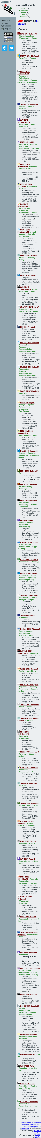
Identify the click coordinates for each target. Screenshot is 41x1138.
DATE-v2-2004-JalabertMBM (25, 652)
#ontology (23, 489)
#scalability (32, 82)
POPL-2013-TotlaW (28, 275)
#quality (31, 258)
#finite (35, 289)
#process (22, 108)
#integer (22, 599)
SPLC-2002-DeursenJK (29, 803)
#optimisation (24, 633)
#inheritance (24, 78)
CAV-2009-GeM (26, 520)
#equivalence (24, 861)
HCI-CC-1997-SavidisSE (29, 1006)
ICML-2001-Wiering (28, 841)
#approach (23, 144)
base (23, 8)
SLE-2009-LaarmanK (28, 484)
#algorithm (23, 1086)
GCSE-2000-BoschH (28, 917)
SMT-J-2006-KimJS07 (29, 595)
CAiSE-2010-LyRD (27, 402)
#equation (23, 309)
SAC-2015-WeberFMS (29, 104)
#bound (33, 144)
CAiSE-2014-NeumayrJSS (23, 165)
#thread (35, 148)
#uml (35, 435)
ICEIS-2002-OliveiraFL (29, 767)
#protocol (31, 707)
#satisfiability (24, 526)
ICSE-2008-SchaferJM (29, 560)
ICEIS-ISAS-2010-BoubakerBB (25, 432)
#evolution (23, 1106)
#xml (31, 635)
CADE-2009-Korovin (28, 500)
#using (34, 38)
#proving (32, 453)
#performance (25, 236)
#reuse (33, 58)
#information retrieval (28, 1036)
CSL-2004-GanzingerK (29, 685)
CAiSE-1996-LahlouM (28, 1034)
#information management (23, 408)
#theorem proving (26, 579)
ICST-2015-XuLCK (27, 142)
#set (21, 1070)
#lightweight (24, 148)
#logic (34, 575)
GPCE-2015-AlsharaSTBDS (23, 73)
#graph (31, 405)
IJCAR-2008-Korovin (28, 573)
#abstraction (24, 1104)
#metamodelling (25, 349)
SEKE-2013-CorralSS (28, 255)
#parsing (22, 635)
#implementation (26, 168)
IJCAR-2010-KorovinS (29, 451)
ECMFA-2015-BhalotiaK (29, 56)
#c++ (21, 473)
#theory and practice (27, 505)
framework (23, 10)
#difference (23, 597)
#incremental (24, 1010)
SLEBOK (38, 1135)
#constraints (24, 881)
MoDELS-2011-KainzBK (29, 343)
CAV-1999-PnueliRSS (28, 952)
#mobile (22, 258)
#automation (24, 345)
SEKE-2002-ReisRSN (28, 783)
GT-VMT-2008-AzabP (29, 542)
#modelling (32, 186)
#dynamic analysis (26, 36)
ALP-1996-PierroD (27, 1054)
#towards (23, 903)
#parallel (31, 234)
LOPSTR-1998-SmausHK (30, 968)
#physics (34, 1012)
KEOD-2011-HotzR (27, 327)
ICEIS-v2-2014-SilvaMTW (24, 185)
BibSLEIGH (25, 1128)
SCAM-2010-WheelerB (29, 391)
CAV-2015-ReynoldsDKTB (23, 121)
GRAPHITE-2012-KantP (29, 307)
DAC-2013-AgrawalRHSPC (23, 205)
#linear (28, 1088)
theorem (23, 17)
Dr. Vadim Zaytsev (37, 1132)
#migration (23, 80)
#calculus (23, 1068)
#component (24, 76)
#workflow (31, 671)
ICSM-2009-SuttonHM (29, 471)
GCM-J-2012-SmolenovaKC (24, 231)
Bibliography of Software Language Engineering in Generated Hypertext (31, 1124)
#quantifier (23, 124)
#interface (23, 58)
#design (22, 405)
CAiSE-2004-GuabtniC (29, 669)
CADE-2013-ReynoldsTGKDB (24, 288)
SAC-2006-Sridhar (27, 615)
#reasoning (23, 504)
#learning (23, 843)
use (23, 15)
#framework (24, 38)
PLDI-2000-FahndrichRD (23, 878)
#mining (22, 106)
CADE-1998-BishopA (28, 994)
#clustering (23, 210)
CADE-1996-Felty (27, 1066)
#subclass (23, 393)
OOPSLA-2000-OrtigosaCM (25, 898)
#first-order (24, 575)
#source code (24, 546)
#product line (24, 805)
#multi (31, 106)
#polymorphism (25, 1014)
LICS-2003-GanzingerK (29, 752)
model (23, 12)
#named (22, 453)
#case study (24, 919)
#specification (25, 435)
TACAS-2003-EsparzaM (29, 704)
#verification (24, 411)
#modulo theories (26, 522)
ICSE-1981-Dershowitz (29, 1102)
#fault (21, 970)
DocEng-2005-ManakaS (30, 629)
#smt (33, 124)
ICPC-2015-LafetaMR (28, 34)
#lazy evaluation (25, 631)
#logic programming (24, 971)
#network (34, 653)
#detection (23, 146)
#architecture (24, 208)
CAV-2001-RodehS (27, 859)
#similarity (23, 455)
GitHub (38, 1137)
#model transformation (28, 351)
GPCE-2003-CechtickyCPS (23, 733)
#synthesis (23, 126)
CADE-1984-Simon (27, 1084)
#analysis (34, 879)
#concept (33, 166)
